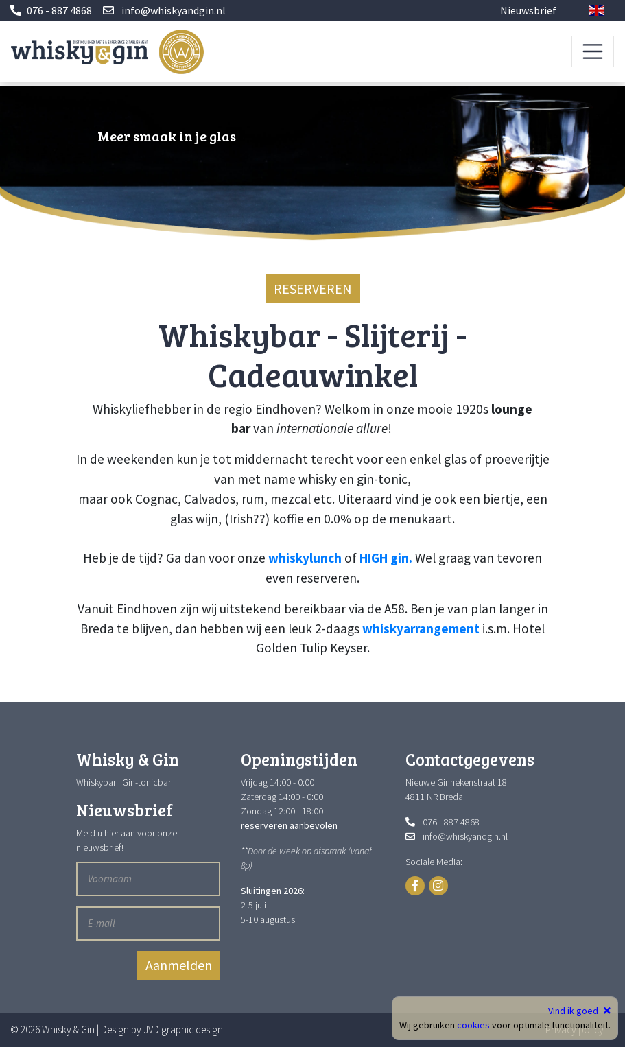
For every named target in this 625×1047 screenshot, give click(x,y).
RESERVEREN (313, 288)
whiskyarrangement (421, 628)
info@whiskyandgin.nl (173, 10)
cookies (473, 1025)
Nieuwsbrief (528, 10)
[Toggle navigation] (592, 51)
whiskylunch (305, 558)
